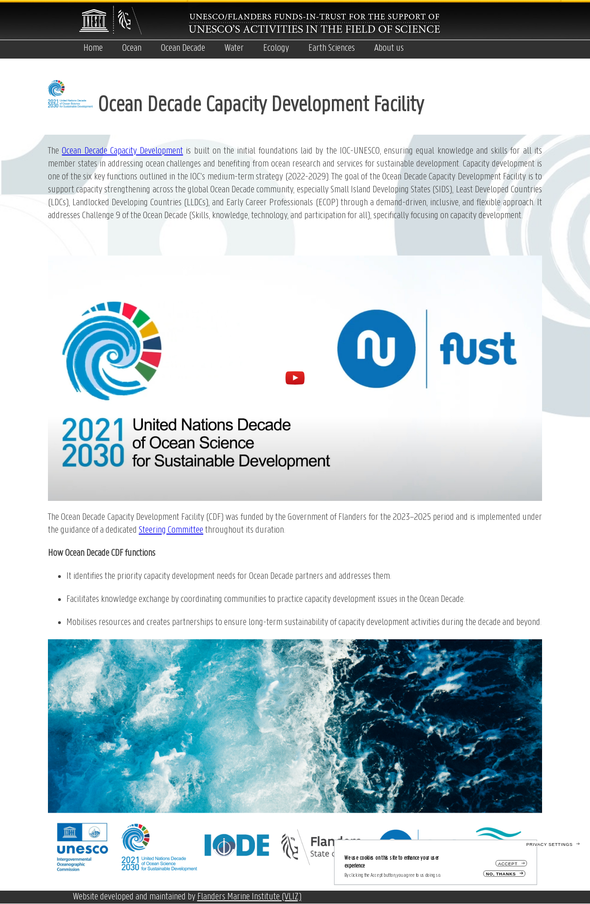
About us (389, 48)
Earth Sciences (331, 48)
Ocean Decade (183, 48)
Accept (508, 863)
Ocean (132, 48)
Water (234, 48)
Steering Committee (171, 530)
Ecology (276, 48)
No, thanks (501, 873)
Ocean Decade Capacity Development (122, 151)
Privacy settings (549, 844)
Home (93, 48)
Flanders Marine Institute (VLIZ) (249, 897)
